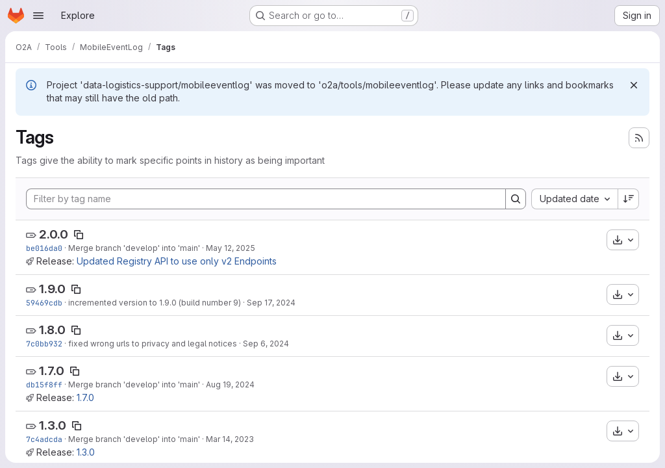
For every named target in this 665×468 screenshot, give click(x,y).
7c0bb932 (44, 343)
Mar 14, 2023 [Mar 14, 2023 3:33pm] (230, 439)
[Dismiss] (634, 85)
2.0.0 (53, 234)
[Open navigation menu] (38, 15)
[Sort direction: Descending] (628, 198)
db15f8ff (44, 384)
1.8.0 (52, 329)
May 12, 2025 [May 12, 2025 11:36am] (230, 248)
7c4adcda (44, 439)
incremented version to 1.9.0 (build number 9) (154, 302)
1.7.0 (51, 370)
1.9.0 (52, 288)
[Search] (515, 198)
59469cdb (44, 302)
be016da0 (44, 248)
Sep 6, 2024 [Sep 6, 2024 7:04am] (266, 343)
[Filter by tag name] (266, 198)
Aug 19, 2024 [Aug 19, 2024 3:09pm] (230, 384)
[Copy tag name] (78, 234)
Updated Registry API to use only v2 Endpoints (177, 260)
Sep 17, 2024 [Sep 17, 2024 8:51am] (271, 302)
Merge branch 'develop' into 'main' (134, 248)
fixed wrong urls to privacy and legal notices (152, 343)
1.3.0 (52, 425)
